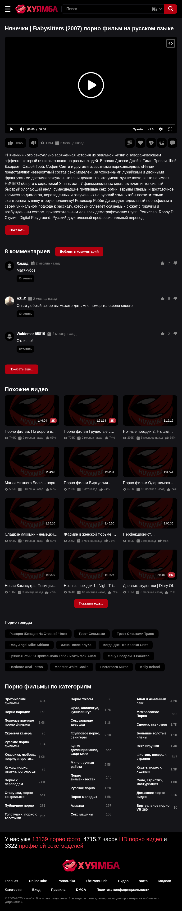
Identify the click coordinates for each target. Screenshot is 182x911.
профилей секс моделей (51, 846)
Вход (36, 890)
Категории (13, 890)
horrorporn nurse (114, 667)
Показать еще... (21, 369)
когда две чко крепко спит (125, 645)
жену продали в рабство (129, 656)
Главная (11, 881)
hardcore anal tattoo (26, 667)
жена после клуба (76, 645)
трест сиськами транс (135, 634)
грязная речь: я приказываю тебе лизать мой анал (52, 656)
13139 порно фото (56, 839)
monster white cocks (71, 667)
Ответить (25, 278)
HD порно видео (140, 839)
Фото (143, 881)
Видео (123, 881)
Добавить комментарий (79, 251)
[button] (7, 9)
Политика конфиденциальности (123, 890)
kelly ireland (150, 667)
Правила (58, 890)
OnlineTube (38, 881)
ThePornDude (97, 881)
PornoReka (66, 881)
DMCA (81, 890)
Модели (164, 881)
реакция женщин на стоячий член (38, 634)
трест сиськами (92, 634)
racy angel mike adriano (29, 645)
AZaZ (21, 299)
